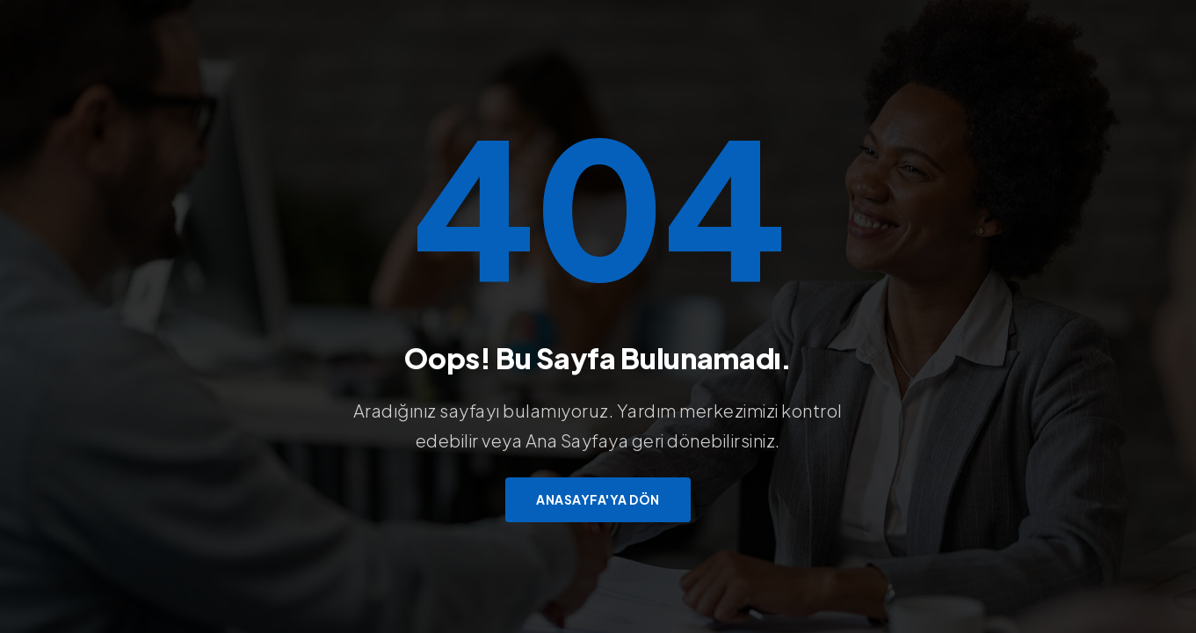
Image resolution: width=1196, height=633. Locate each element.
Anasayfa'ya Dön (598, 499)
